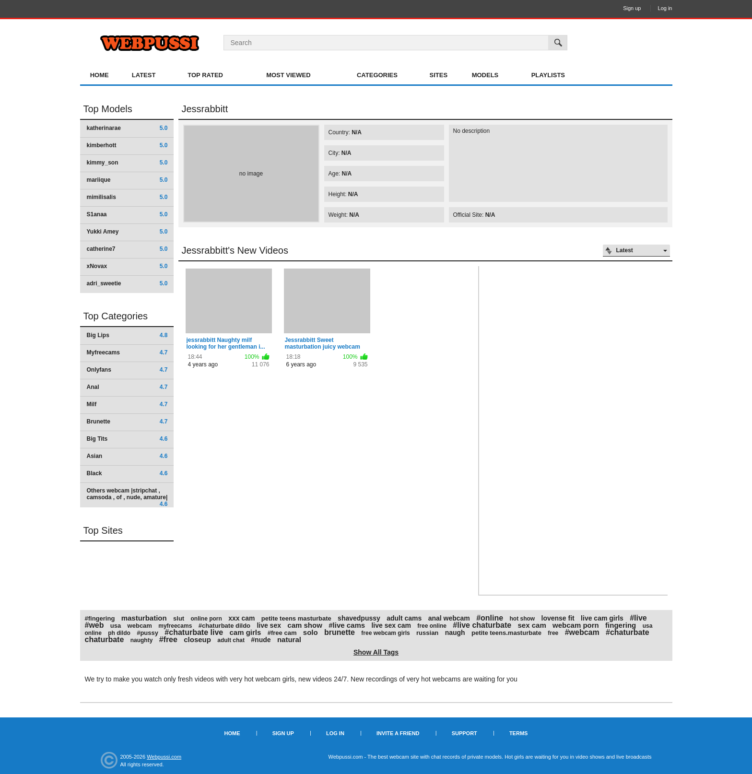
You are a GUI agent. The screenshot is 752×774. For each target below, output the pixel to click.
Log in (665, 8)
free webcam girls (385, 633)
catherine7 (127, 249)
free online (431, 625)
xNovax (127, 266)
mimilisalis (127, 197)
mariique (127, 179)
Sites (439, 75)
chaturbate (104, 639)
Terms (518, 733)
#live (638, 618)
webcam (140, 625)
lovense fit (558, 618)
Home (99, 75)
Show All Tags (376, 652)
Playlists (548, 75)
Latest (144, 75)
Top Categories (115, 316)
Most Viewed (288, 75)
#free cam (282, 632)
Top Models (107, 109)
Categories (377, 75)
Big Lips (127, 335)
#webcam (582, 632)
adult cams (404, 618)
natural (289, 639)
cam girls (245, 632)
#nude (260, 640)
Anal (127, 387)
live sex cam (391, 625)
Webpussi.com (164, 757)
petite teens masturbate (296, 618)
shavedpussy (359, 618)
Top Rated (205, 75)
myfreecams (175, 625)
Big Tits (127, 438)
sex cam (532, 625)
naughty (141, 640)
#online (489, 618)
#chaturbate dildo (224, 625)
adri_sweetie (127, 283)
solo (310, 632)
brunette (339, 632)
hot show (522, 618)
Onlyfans (127, 369)
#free (168, 639)
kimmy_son (127, 162)
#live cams (347, 625)
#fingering (100, 618)
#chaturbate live (193, 632)
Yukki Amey (127, 231)
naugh (455, 632)
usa (115, 625)
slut (178, 618)
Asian (127, 456)
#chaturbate (627, 632)
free (553, 633)
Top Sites (103, 530)
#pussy (147, 632)
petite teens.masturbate (506, 632)
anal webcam (449, 618)
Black (127, 473)
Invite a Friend (398, 733)
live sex (269, 625)
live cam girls (602, 618)
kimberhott (127, 145)
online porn (206, 618)
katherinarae (127, 128)
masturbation (144, 618)
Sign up (632, 8)
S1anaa (127, 214)
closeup (197, 639)
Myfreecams (127, 352)
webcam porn (575, 625)
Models (485, 75)
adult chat (231, 640)
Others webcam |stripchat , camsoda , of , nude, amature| (127, 497)
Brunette (127, 421)
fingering (620, 625)
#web (94, 625)
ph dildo (119, 633)
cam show (304, 625)
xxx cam (241, 618)
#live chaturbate (482, 625)
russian (427, 632)
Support (464, 733)
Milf (127, 404)
